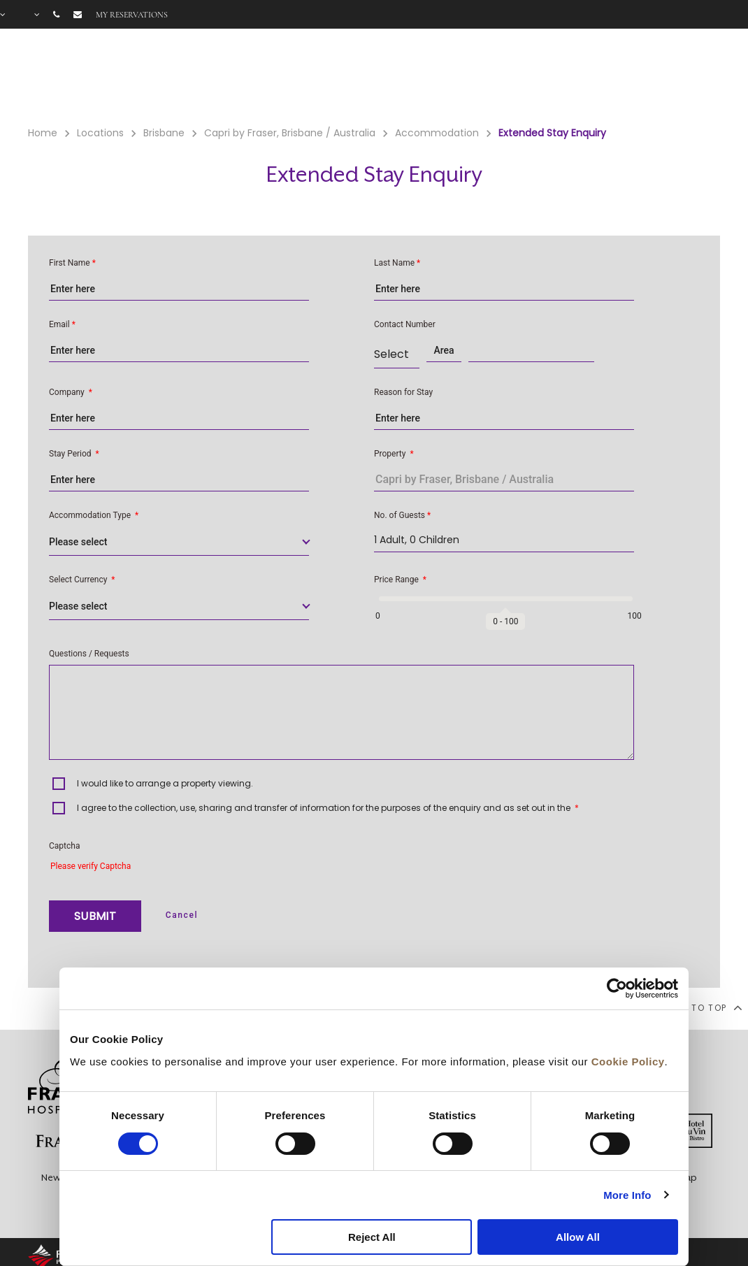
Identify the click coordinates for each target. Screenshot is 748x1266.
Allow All (578, 1237)
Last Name (397, 263)
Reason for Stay (403, 392)
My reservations (132, 15)
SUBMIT (95, 916)
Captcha (64, 846)
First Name (72, 263)
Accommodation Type (93, 515)
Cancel (182, 915)
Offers (561, 77)
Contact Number (405, 324)
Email (62, 324)
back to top (701, 1007)
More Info (627, 1195)
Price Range (400, 579)
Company (70, 392)
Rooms (426, 77)
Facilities (494, 77)
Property (394, 454)
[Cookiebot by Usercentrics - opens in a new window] (617, 988)
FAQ (653, 77)
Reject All (372, 1237)
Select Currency (82, 579)
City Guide (706, 77)
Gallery (610, 77)
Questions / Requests (89, 654)
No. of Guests (402, 515)
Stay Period (74, 454)
